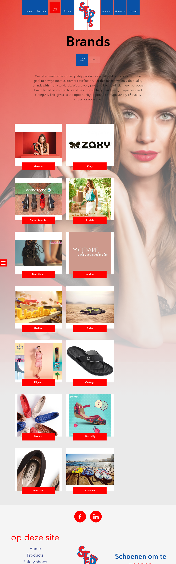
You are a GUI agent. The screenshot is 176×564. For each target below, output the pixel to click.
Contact (35, 534)
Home (35, 495)
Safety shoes (35, 508)
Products (35, 501)
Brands (94, 59)
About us (35, 521)
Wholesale (35, 528)
